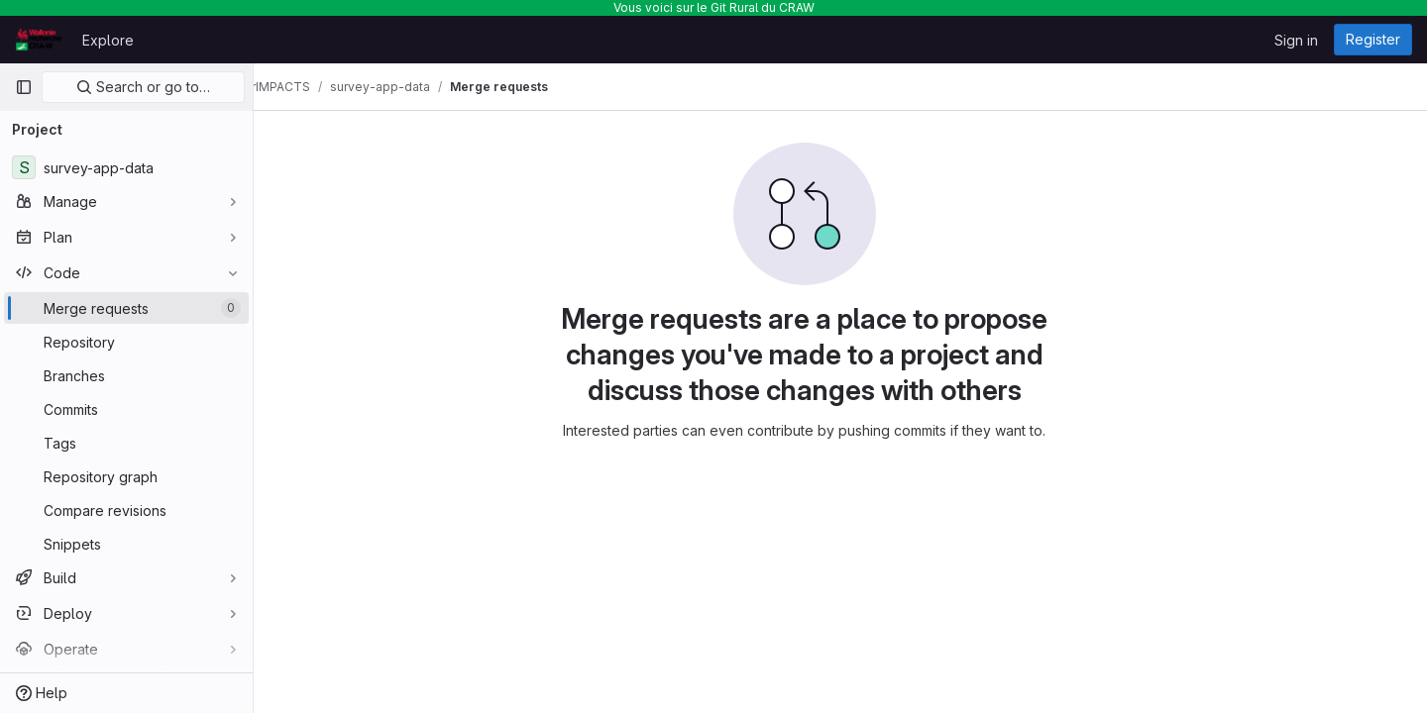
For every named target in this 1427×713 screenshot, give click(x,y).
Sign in (1296, 40)
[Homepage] (38, 39)
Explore (108, 40)
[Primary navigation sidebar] (24, 87)
